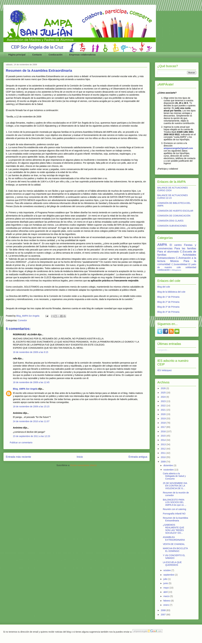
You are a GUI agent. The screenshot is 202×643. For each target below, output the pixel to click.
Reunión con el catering (174, 509)
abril (165, 592)
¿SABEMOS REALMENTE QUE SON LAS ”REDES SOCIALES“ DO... (173, 529)
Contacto (37, 54)
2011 (163, 453)
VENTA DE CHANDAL (174, 544)
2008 (163, 610)
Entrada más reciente (18, 456)
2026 (163, 388)
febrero (167, 600)
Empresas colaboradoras (82, 54)
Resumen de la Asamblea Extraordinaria (175, 519)
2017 (163, 427)
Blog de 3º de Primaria (168, 307)
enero (166, 605)
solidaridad (190, 267)
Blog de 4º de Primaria (168, 312)
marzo (166, 596)
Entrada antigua (138, 456)
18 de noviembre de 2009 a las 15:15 (31, 406)
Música (174, 261)
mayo (166, 587)
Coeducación (55, 54)
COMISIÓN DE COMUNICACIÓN (173, 215)
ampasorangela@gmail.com (178, 148)
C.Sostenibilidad (179, 264)
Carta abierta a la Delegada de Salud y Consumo (174, 476)
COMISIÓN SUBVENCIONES (172, 225)
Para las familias (185, 248)
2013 (163, 444)
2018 (163, 423)
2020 (163, 414)
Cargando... (163, 350)
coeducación (163, 270)
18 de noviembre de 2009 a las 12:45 (31, 382)
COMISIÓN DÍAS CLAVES (170, 220)
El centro (176, 244)
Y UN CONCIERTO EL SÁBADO (174, 556)
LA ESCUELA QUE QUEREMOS (172, 563)
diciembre (168, 465)
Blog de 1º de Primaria (168, 297)
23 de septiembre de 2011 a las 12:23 (31, 436)
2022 (163, 405)
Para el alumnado (168, 251)
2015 (163, 435)
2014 (163, 440)
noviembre (168, 469)
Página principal (16, 54)
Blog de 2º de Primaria (168, 302)
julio (165, 579)
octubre (167, 570)
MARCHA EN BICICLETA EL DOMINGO (175, 549)
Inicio (80, 456)
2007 (163, 614)
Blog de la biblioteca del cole (171, 292)
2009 (163, 461)
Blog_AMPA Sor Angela (25, 389)
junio (166, 583)
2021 (163, 410)
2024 (163, 397)
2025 (163, 392)
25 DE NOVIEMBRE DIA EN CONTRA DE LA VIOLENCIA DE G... (175, 486)
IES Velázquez (164, 370)
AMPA (162, 245)
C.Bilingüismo (175, 270)
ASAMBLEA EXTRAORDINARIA (174, 538)
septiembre (169, 574)
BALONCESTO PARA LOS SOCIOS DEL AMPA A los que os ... (174, 502)
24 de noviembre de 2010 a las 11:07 (31, 421)
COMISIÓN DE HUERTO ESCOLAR (175, 210)
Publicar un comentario (21, 442)
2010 (163, 457)
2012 (163, 448)
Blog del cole (163, 286)
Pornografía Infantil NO (174, 513)
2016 (163, 431)
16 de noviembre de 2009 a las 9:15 (30, 352)
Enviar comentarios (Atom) (83, 465)
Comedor (22, 320)
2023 (163, 401)
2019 (163, 418)
